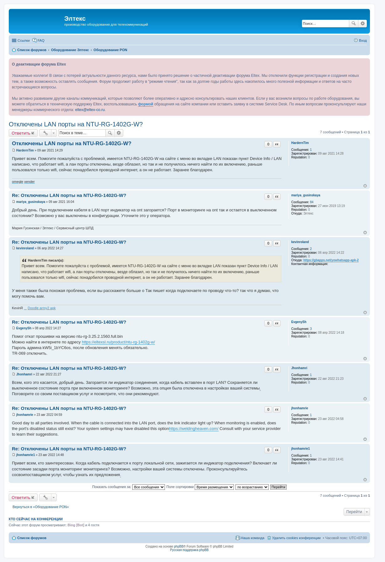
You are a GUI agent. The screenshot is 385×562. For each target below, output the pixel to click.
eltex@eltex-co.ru (90, 110)
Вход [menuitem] (363, 40)
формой (145, 104)
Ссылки (24, 40)
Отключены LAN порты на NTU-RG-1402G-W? (76, 124)
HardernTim (300, 143)
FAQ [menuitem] (41, 40)
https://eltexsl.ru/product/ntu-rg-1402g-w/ (118, 342)
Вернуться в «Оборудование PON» (41, 507)
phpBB (178, 546)
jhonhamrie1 (300, 448)
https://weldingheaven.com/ (194, 428)
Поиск (353, 23)
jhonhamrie (299, 408)
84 (312, 202)
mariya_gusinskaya (305, 195)
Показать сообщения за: (128, 487)
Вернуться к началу (365, 186)
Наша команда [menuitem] (252, 538)
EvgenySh (298, 322)
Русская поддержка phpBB (189, 550)
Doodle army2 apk (41, 308)
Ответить (21, 133)
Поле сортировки (200, 487)
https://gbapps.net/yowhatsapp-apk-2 (331, 260)
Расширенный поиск (362, 23)
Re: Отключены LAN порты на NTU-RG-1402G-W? (69, 195)
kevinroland (300, 242)
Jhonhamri (299, 368)
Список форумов (31, 538)
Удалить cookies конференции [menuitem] (296, 538)
